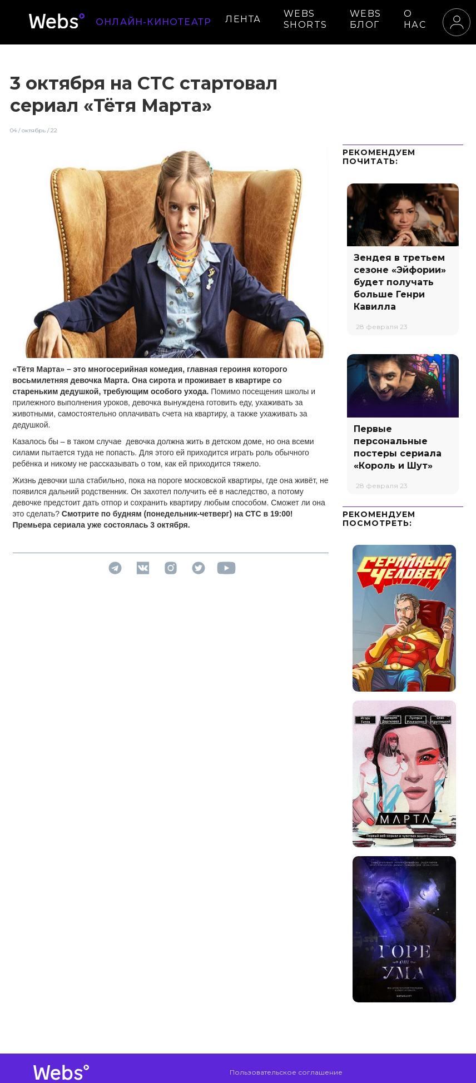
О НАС (415, 19)
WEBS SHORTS (306, 19)
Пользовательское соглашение (286, 1072)
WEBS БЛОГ (365, 19)
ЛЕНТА (243, 19)
